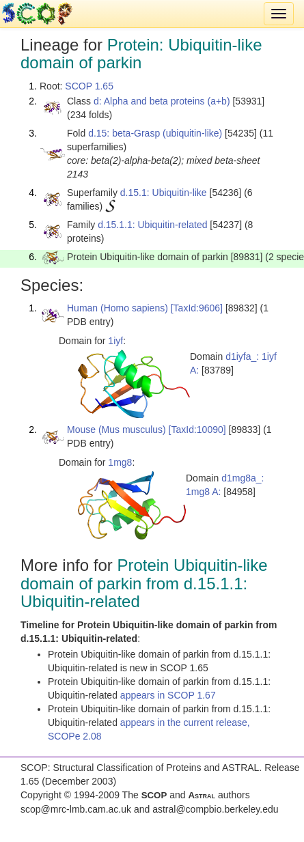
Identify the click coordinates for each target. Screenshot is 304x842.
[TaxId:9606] (197, 308)
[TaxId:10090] (197, 429)
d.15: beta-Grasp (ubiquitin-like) (155, 133)
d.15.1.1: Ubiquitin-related (152, 224)
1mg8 (120, 462)
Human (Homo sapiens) (117, 308)
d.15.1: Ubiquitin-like (163, 192)
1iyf (115, 340)
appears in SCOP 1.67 (168, 695)
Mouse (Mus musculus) (116, 429)
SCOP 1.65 (89, 86)
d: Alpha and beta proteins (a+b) (162, 101)
